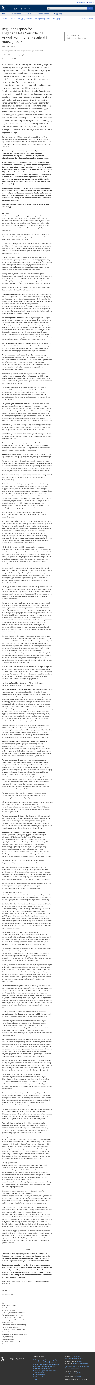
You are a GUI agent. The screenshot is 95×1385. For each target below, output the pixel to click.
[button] (12, 19)
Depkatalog (77, 1376)
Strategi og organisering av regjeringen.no (48, 1360)
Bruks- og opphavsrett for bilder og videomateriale (45, 1371)
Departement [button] (43, 14)
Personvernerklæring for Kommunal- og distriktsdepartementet (77, 1367)
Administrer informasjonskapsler (45, 1366)
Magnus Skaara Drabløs (80, 1363)
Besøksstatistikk (40, 1375)
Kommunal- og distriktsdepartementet (76, 36)
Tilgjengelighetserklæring (42, 1368)
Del (84, 18)
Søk (90, 8)
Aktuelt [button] (29, 14)
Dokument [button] (16, 14)
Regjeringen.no (19, 8)
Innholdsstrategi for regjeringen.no (45, 1362)
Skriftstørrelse (81, 2)
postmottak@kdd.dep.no (76, 1373)
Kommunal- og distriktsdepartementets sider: (74, 1357)
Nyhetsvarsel (39, 1377)
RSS (36, 1379)
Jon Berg (79, 1361)
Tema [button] (4, 14)
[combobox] (67, 8)
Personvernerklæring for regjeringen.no (47, 1364)
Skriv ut (91, 18)
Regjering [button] (58, 14)
